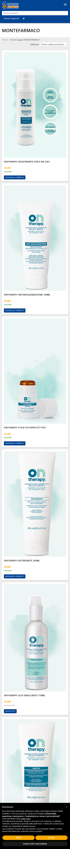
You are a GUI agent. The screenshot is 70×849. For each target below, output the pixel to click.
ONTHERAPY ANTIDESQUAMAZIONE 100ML (27, 294)
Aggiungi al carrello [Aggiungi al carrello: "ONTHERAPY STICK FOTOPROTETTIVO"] (14, 443)
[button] (67, 807)
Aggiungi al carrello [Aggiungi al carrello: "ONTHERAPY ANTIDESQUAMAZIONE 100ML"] (14, 310)
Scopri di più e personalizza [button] (35, 844)
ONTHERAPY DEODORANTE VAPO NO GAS (27, 161)
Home (5, 40)
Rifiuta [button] (18, 838)
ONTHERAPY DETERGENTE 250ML (22, 560)
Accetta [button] (51, 838)
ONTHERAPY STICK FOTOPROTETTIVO (25, 427)
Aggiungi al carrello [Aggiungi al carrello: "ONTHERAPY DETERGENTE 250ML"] (14, 576)
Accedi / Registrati (11, 18)
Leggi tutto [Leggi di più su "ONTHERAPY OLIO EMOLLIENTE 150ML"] (10, 711)
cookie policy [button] (25, 819)
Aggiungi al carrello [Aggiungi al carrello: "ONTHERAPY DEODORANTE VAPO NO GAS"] (14, 177)
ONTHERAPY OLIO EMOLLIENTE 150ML (24, 695)
